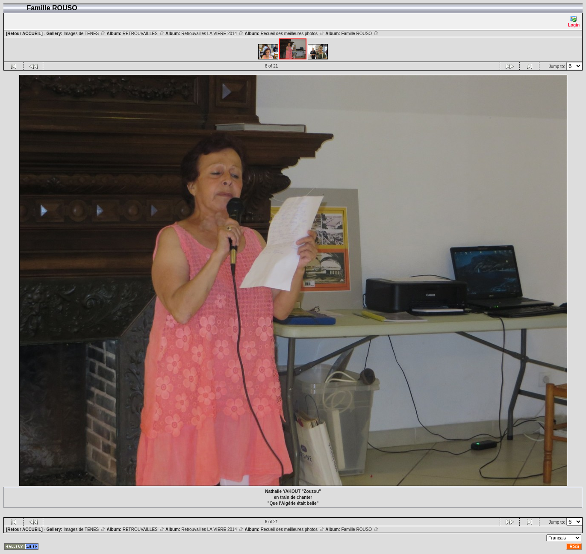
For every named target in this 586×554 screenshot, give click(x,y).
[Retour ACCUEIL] (24, 33)
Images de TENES (85, 33)
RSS (574, 546)
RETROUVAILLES (144, 33)
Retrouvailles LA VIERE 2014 (212, 33)
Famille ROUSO (359, 33)
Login (574, 21)
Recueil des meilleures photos (292, 33)
